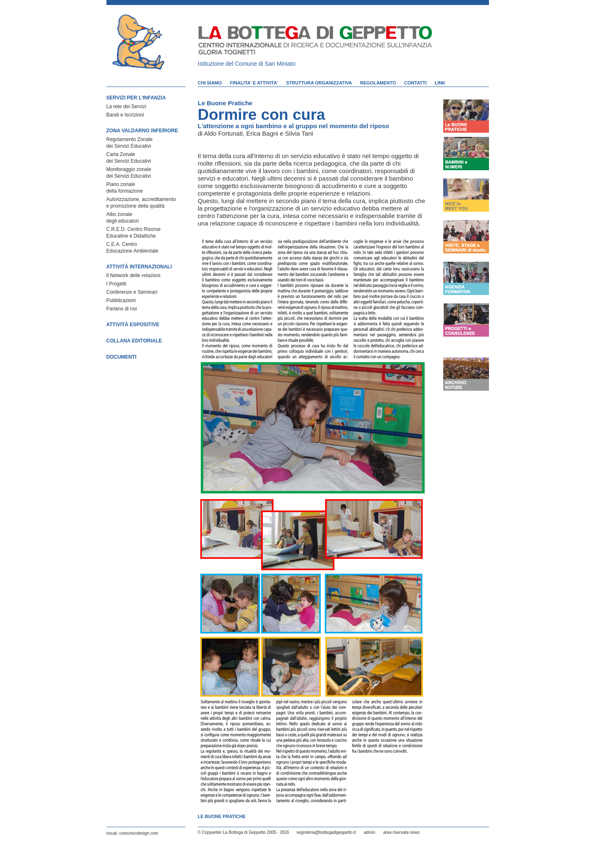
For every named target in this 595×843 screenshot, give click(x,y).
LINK (440, 82)
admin (369, 832)
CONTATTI (415, 82)
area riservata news (401, 832)
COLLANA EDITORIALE (134, 341)
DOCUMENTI (121, 357)
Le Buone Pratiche (225, 103)
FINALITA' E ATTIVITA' (254, 82)
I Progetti (116, 284)
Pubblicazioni (121, 300)
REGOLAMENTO (378, 82)
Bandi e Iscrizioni (125, 115)
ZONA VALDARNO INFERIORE (142, 131)
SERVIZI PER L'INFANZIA (136, 98)
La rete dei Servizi (126, 106)
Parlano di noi (121, 309)
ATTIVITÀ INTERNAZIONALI (139, 267)
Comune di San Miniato (265, 63)
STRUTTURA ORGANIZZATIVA (319, 82)
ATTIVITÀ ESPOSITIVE (133, 324)
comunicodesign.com (138, 833)
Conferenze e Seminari (132, 292)
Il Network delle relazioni (133, 275)
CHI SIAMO (210, 82)
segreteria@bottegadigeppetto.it (326, 832)
